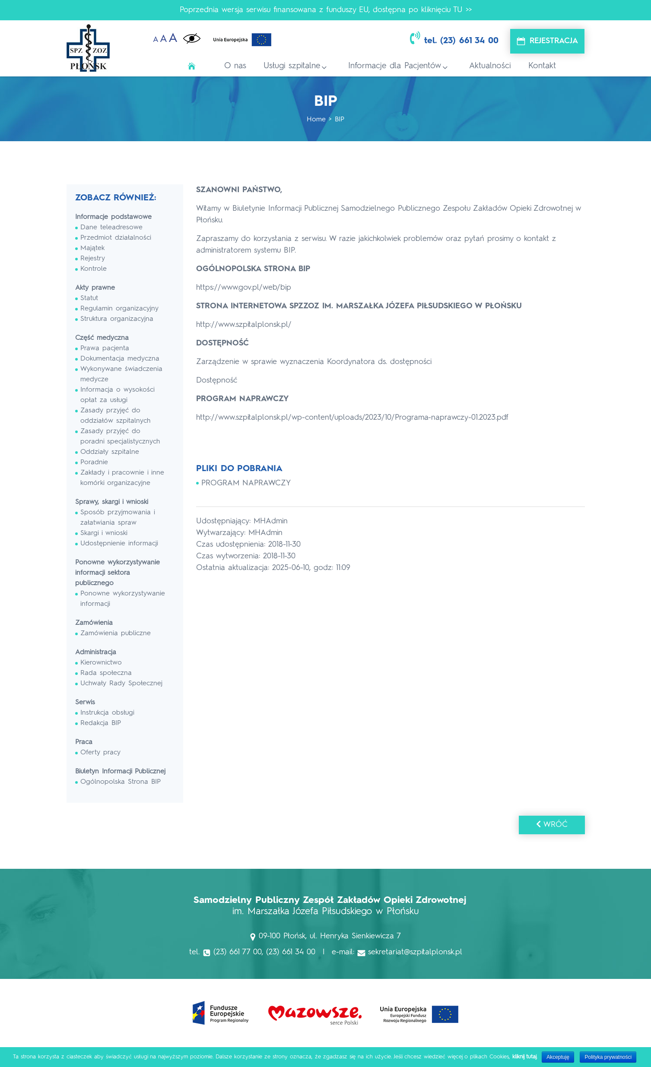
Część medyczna (102, 338)
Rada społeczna (106, 673)
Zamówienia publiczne (115, 633)
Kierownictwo (101, 662)
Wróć (552, 824)
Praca (83, 742)
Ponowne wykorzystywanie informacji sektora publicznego (117, 573)
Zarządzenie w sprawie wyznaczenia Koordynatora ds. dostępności (314, 362)
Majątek (92, 248)
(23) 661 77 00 (237, 952)
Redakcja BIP (100, 723)
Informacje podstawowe (113, 217)
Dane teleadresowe (111, 227)
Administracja (95, 652)
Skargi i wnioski (103, 533)
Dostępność (216, 380)
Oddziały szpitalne (109, 452)
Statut (89, 298)
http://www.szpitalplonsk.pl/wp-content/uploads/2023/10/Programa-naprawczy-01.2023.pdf (352, 417)
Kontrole (93, 269)
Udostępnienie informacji (119, 543)
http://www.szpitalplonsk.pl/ (244, 325)
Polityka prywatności (608, 1057)
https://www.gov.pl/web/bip (243, 287)
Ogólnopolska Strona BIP (120, 782)
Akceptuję (557, 1057)
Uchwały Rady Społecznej (121, 683)
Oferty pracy (100, 752)
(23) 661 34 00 (469, 41)
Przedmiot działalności (115, 237)
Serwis (85, 702)
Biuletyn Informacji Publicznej (120, 771)
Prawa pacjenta (104, 348)
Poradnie (94, 462)
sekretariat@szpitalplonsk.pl (415, 952)
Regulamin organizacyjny (119, 308)
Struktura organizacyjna (116, 319)
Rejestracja (554, 41)
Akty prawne (95, 288)
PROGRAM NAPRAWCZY (246, 483)
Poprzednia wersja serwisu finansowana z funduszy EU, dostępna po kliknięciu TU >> (326, 10)
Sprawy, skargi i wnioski (111, 502)
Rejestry (92, 258)
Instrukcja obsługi (107, 712)
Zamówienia (94, 623)
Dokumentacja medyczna (119, 358)
